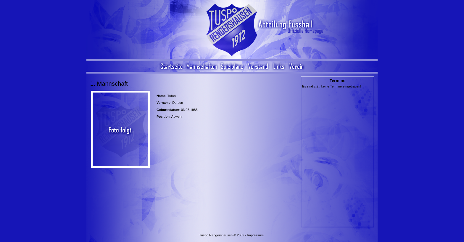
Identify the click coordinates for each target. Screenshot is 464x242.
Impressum (255, 235)
